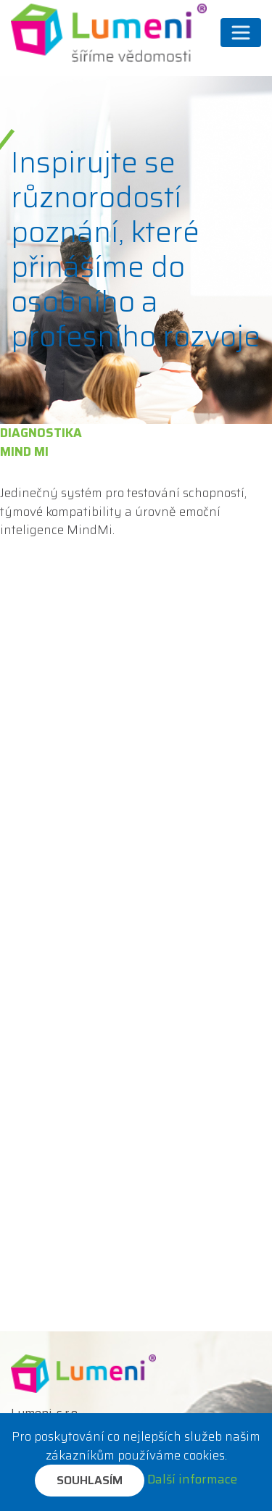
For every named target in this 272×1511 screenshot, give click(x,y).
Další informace (192, 1479)
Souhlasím (90, 1480)
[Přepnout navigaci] (241, 32)
